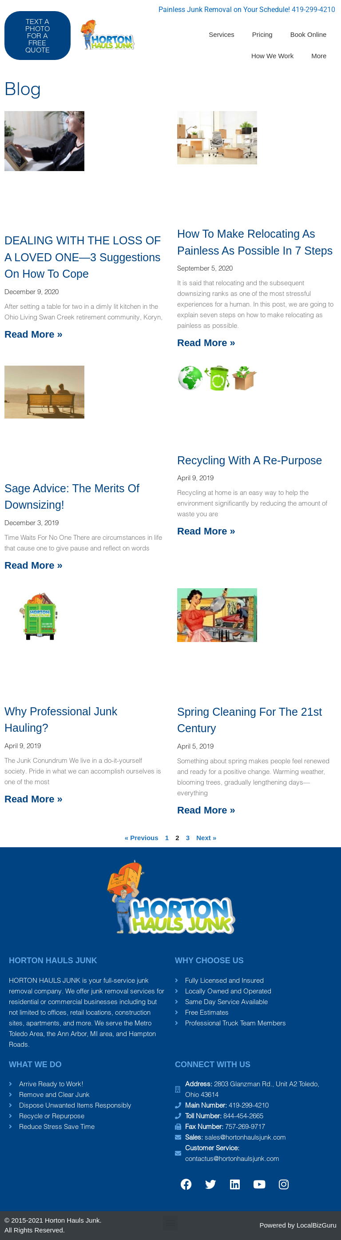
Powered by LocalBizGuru (298, 1225)
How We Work (272, 56)
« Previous (142, 837)
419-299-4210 (313, 9)
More (318, 56)
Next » (206, 837)
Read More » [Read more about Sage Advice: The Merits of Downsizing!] (33, 565)
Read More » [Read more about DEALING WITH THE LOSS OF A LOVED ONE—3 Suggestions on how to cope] (33, 334)
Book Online (308, 34)
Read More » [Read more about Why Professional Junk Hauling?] (33, 799)
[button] (170, 1223)
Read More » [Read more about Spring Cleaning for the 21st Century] (206, 810)
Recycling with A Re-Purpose (249, 460)
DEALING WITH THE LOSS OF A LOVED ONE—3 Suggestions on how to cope (82, 257)
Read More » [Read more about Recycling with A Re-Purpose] (206, 531)
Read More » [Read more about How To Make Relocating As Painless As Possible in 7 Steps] (206, 342)
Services (221, 34)
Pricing (262, 34)
